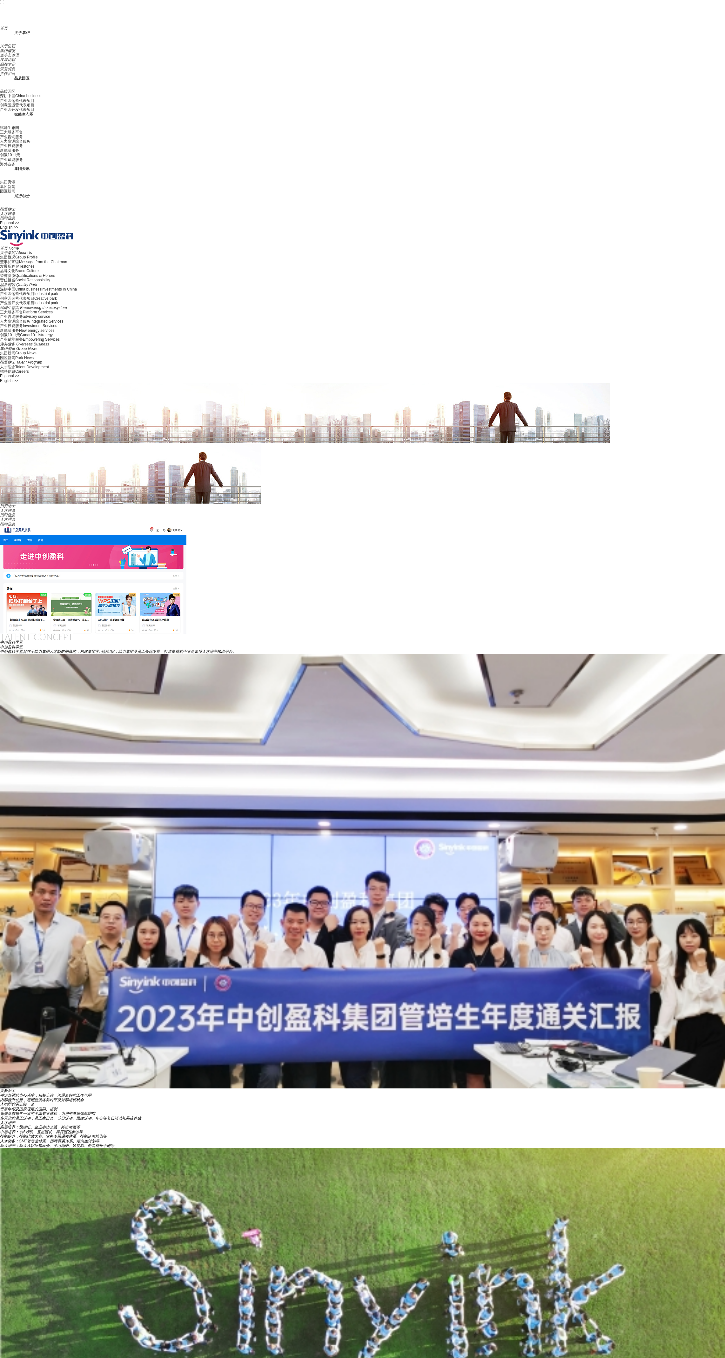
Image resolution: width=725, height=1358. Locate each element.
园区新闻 (7, 191)
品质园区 (7, 91)
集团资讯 (7, 182)
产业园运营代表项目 (17, 100)
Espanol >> (9, 223)
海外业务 (7, 164)
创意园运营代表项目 (17, 105)
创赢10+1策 (10, 155)
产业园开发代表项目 (17, 109)
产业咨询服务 (11, 137)
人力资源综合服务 (15, 141)
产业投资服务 (11, 146)
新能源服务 (9, 150)
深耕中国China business (20, 96)
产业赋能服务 (11, 159)
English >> (9, 227)
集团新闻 (7, 186)
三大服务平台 (11, 132)
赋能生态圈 (9, 127)
